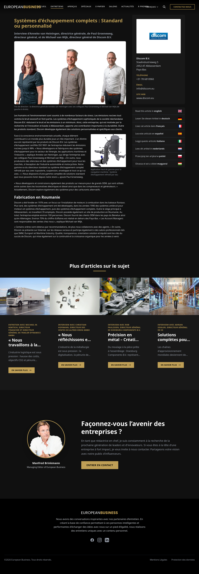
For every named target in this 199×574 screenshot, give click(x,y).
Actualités (127, 6)
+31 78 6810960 (145, 79)
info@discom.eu (145, 88)
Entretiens (57, 6)
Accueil (42, 6)
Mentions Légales (158, 559)
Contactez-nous (182, 7)
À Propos (143, 6)
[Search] (164, 6)
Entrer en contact (100, 465)
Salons (113, 6)
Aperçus (72, 6)
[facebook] (92, 540)
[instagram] (99, 540)
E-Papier (100, 6)
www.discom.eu (145, 98)
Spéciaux (86, 6)
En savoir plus (21, 370)
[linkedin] (107, 540)
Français (152, 7)
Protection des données (183, 559)
